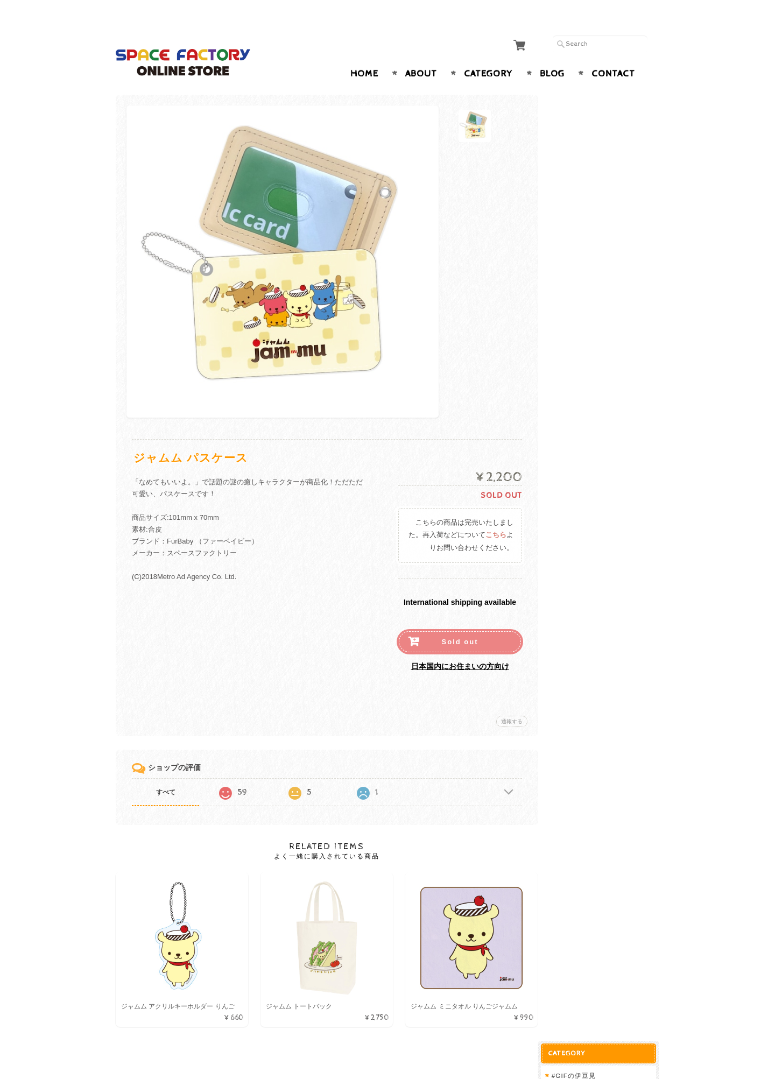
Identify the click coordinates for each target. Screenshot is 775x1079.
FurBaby (573, 392)
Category (488, 52)
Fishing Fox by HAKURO (602, 351)
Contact (613, 52)
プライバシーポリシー (594, 566)
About (421, 52)
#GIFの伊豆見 (582, 108)
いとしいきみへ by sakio (601, 316)
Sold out (457, 621)
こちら (493, 514)
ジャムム (574, 150)
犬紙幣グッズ (583, 410)
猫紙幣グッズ (583, 428)
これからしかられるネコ (598, 193)
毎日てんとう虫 (584, 129)
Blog (552, 52)
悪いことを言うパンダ (595, 171)
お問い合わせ (581, 544)
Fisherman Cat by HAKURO (607, 333)
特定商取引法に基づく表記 (601, 587)
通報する (509, 700)
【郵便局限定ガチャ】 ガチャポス (605, 219)
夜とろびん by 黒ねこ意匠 (603, 264)
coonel (570, 448)
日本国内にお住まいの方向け (457, 645)
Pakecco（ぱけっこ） (595, 370)
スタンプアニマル (588, 245)
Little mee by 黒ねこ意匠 (602, 281)
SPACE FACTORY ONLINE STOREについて (606, 519)
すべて (165, 771)
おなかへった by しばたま (603, 299)
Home (364, 52)
